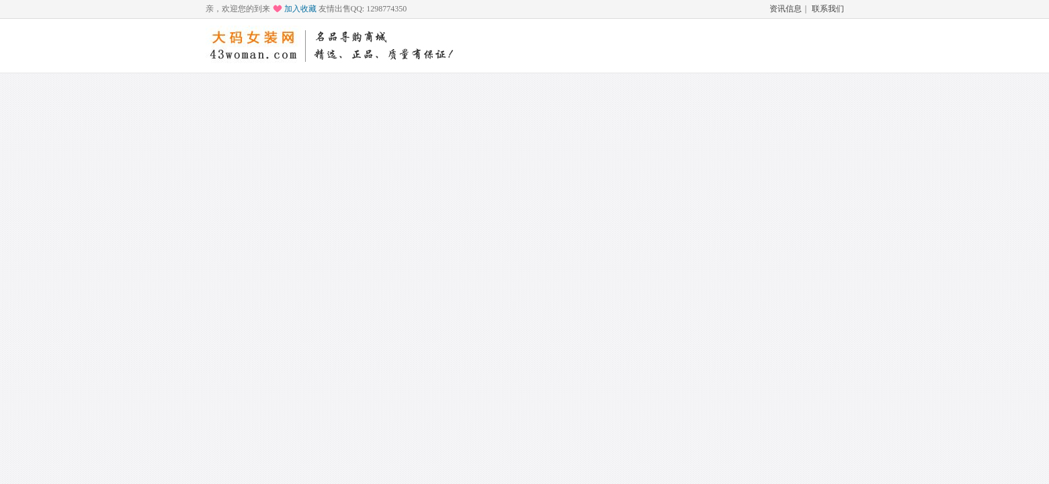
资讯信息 (785, 8)
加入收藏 (300, 8)
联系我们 (828, 8)
